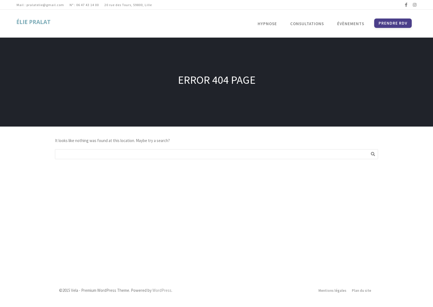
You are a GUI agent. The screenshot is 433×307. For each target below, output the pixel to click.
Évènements (350, 23)
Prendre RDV (393, 23)
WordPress (161, 290)
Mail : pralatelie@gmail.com (40, 5)
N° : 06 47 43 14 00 (84, 5)
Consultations (307, 23)
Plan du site (361, 290)
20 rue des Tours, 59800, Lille (128, 5)
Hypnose (267, 23)
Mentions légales (332, 290)
